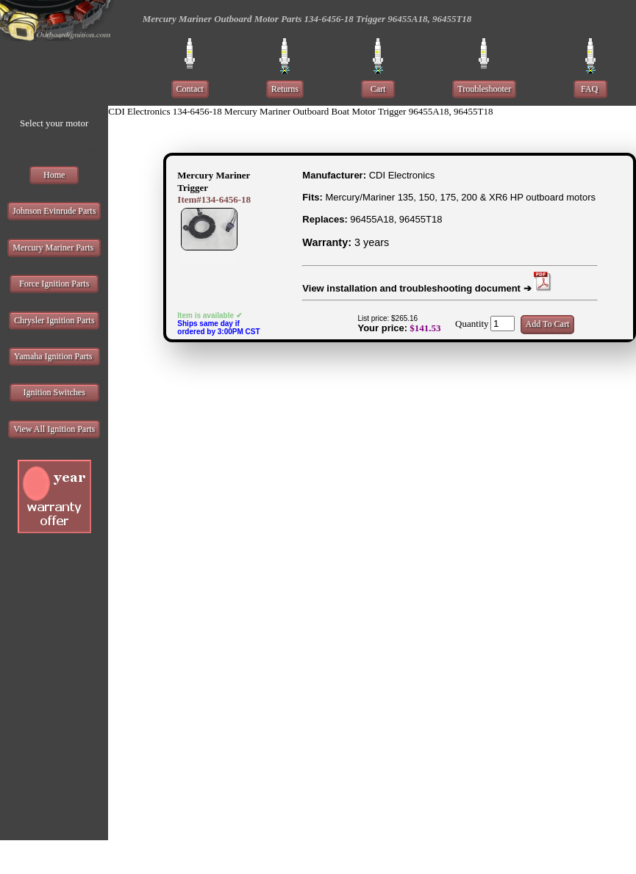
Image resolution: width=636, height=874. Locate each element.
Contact (190, 89)
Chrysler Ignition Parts (54, 320)
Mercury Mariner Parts (54, 247)
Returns (285, 89)
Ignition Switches (54, 392)
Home (54, 175)
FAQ (590, 89)
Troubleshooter (484, 89)
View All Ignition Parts (54, 429)
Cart (378, 89)
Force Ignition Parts (54, 283)
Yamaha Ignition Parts (54, 356)
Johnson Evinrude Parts (54, 211)
